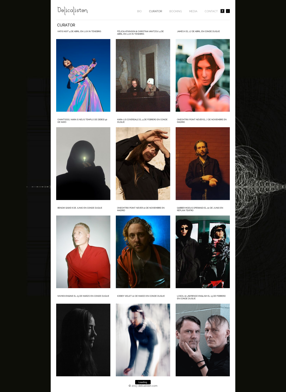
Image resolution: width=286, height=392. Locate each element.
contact (211, 11)
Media (193, 11)
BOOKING (175, 11)
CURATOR (155, 11)
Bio (139, 11)
